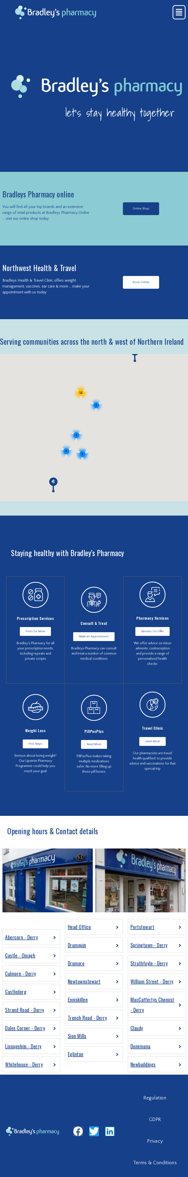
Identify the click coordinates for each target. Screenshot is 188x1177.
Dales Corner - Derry (25, 1028)
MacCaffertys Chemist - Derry (152, 1004)
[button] (141, 208)
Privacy (155, 1141)
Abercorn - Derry (21, 937)
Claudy (136, 1028)
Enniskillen (78, 999)
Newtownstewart (84, 981)
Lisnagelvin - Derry (23, 1046)
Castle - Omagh (20, 955)
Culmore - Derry (20, 973)
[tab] (31, 937)
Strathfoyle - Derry (149, 963)
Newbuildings (143, 1064)
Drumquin (77, 945)
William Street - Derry (152, 981)
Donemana (140, 1046)
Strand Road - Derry (24, 1009)
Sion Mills (77, 1036)
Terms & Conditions (155, 1162)
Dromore (76, 963)
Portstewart (142, 927)
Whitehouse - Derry (24, 1064)
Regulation (154, 1098)
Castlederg (15, 991)
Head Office (79, 927)
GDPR (155, 1119)
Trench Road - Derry (87, 1017)
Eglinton (75, 1054)
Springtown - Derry (149, 945)
